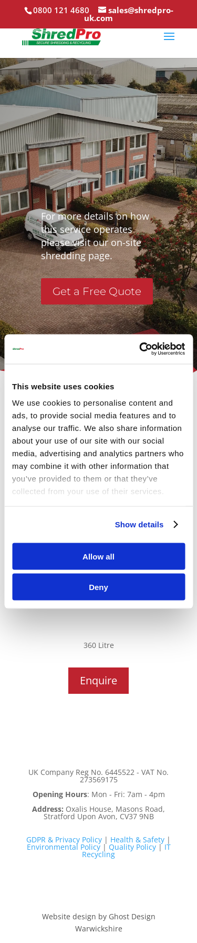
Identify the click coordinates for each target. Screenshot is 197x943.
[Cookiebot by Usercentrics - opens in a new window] (140, 349)
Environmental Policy (63, 847)
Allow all (98, 556)
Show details (139, 524)
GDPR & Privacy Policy (64, 839)
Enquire (98, 680)
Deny (98, 587)
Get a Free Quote (97, 291)
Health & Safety (137, 839)
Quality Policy (132, 847)
